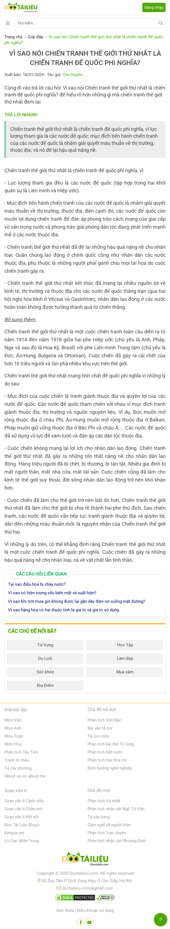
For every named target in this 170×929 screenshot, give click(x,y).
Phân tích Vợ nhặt (103, 800)
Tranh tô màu (16, 760)
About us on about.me (24, 776)
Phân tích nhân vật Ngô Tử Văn (116, 808)
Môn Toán (13, 736)
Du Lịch (45, 658)
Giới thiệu (65, 910)
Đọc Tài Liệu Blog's (22, 824)
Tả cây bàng (98, 816)
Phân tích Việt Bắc (104, 720)
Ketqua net (14, 832)
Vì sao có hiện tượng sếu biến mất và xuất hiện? (52, 592)
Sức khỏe (45, 671)
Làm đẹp (125, 658)
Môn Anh (12, 728)
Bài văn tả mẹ (99, 728)
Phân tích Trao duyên (106, 832)
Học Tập (125, 644)
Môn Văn (12, 720)
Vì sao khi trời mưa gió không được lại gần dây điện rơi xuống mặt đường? (76, 601)
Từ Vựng (45, 644)
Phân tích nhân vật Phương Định (116, 840)
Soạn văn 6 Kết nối (21, 816)
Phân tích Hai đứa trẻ (107, 760)
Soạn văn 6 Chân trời (23, 808)
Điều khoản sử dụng (95, 910)
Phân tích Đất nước (105, 752)
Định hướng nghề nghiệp (109, 768)
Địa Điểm (45, 685)
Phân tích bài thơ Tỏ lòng (110, 744)
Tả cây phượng (18, 768)
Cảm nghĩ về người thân (109, 824)
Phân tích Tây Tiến (21, 752)
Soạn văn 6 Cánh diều (24, 800)
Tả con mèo (98, 736)
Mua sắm (124, 671)
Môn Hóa (13, 744)
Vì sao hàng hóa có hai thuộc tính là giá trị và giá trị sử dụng (63, 609)
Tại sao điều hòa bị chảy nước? (37, 584)
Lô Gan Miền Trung (21, 840)
